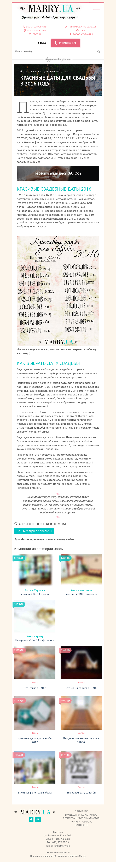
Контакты (81, 825)
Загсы (35, 682)
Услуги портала (81, 821)
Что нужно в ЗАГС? (35, 688)
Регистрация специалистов (81, 818)
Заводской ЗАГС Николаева (81, 594)
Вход (43, 43)
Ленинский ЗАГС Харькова (35, 594)
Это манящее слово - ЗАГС (81, 688)
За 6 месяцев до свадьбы (34, 531)
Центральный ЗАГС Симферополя (34, 640)
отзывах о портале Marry (71, 856)
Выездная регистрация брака (35, 792)
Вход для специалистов (81, 814)
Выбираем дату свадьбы (81, 792)
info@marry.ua (62, 845)
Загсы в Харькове (35, 590)
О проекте (81, 811)
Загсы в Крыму (34, 636)
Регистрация (67, 43)
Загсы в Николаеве (81, 590)
